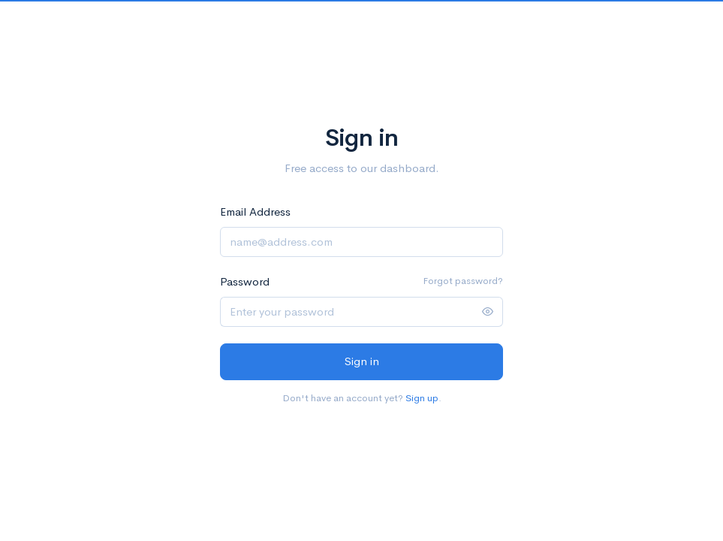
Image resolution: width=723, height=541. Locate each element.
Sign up (421, 397)
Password (245, 281)
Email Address (255, 211)
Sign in (362, 361)
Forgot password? (463, 280)
